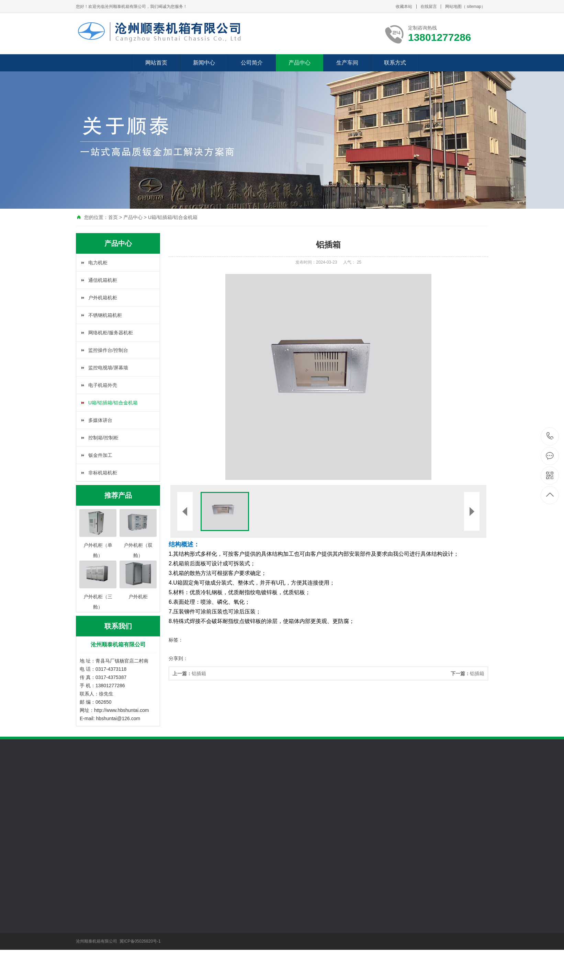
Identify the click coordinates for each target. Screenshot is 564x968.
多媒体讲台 (100, 420)
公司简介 (252, 63)
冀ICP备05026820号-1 (141, 941)
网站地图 (453, 6)
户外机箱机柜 (102, 297)
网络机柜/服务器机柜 (110, 332)
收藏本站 (404, 6)
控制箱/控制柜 (103, 437)
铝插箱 (189, 673)
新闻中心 (204, 63)
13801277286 (550, 436)
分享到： (178, 658)
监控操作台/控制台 (108, 350)
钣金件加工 (100, 455)
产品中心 (300, 63)
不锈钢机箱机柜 (105, 315)
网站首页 (156, 63)
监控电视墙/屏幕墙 (108, 367)
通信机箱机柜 (102, 280)
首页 (113, 217)
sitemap (474, 6)
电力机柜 (98, 262)
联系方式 (395, 63)
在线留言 (428, 6)
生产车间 (347, 63)
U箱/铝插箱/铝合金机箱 (173, 217)
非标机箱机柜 (102, 472)
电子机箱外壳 (102, 385)
